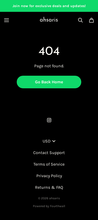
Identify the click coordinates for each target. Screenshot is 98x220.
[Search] (80, 20)
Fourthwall (57, 206)
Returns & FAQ (49, 187)
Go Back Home (49, 81)
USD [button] (49, 141)
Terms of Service (49, 164)
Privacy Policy (49, 175)
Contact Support (49, 152)
